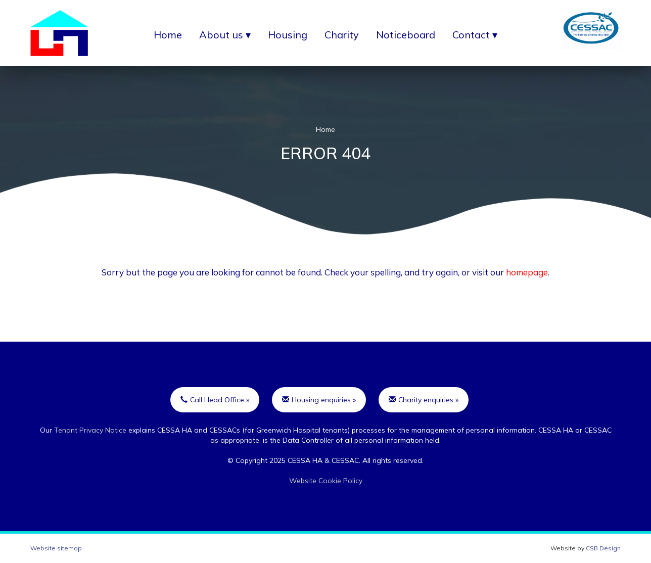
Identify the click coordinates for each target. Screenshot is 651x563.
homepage (527, 272)
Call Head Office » (214, 399)
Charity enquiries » (423, 399)
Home (168, 34)
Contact (471, 34)
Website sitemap (56, 548)
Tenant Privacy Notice (90, 430)
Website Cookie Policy (325, 480)
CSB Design (603, 548)
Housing (287, 34)
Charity (341, 34)
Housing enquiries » (319, 399)
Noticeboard (405, 34)
